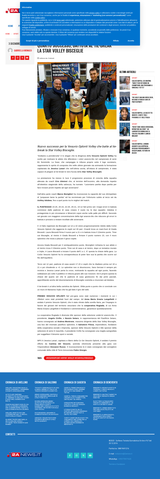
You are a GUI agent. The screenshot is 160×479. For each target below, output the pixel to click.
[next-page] (125, 158)
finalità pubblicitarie (36, 25)
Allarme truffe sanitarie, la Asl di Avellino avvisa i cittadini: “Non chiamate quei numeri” (17, 422)
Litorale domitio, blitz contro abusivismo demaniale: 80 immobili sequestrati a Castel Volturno (75, 412)
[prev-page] (121, 158)
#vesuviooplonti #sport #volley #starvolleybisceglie (69, 358)
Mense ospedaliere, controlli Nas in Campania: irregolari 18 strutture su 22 (46, 396)
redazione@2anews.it (123, 454)
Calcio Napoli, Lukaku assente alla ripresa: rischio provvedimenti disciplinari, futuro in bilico (141, 148)
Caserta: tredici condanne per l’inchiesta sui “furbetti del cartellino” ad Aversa (76, 397)
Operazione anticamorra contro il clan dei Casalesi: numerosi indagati (74, 404)
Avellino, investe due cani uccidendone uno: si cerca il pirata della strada (16, 414)
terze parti (61, 20)
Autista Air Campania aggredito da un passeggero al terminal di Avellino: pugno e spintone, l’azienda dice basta (17, 398)
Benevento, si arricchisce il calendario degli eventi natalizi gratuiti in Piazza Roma (103, 417)
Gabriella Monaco (23, 50)
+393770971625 (124, 459)
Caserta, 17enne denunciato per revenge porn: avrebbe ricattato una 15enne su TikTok (74, 390)
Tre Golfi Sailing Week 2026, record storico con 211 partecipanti (142, 99)
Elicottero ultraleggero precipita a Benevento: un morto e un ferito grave (103, 402)
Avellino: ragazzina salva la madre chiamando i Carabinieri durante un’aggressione (17, 389)
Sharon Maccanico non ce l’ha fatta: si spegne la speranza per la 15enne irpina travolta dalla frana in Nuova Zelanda (17, 407)
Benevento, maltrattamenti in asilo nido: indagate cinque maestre (104, 396)
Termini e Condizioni (117, 464)
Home (8, 33)
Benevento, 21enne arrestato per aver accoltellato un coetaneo (104, 409)
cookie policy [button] (40, 18)
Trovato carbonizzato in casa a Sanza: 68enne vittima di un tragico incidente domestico (47, 389)
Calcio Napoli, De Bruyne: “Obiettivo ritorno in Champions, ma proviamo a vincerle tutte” (142, 84)
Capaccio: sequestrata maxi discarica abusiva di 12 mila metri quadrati (45, 419)
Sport (16, 33)
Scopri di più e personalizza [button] (37, 41)
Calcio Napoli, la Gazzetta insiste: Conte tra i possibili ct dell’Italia (142, 115)
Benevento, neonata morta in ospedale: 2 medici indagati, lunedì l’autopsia (104, 389)
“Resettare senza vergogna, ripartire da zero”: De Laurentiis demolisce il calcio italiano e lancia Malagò (143, 131)
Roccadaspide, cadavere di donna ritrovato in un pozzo (46, 413)
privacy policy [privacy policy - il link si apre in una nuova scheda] (94, 13)
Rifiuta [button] (116, 41)
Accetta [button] (131, 41)
